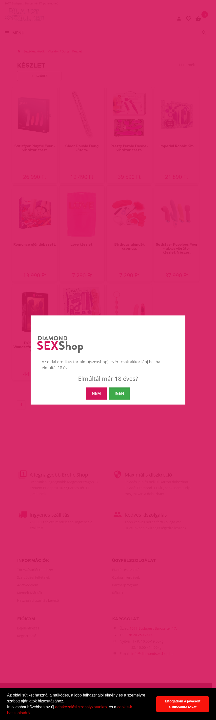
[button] (33, 713)
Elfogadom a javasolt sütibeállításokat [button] (182, 704)
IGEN (119, 393)
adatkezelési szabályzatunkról (81, 707)
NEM (96, 393)
